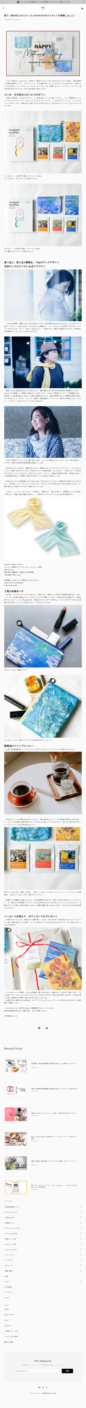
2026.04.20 (34, 1067)
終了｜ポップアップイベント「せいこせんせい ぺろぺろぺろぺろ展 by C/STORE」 (54, 1186)
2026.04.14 (34, 1115)
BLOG (6, 1320)
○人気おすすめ (9, 1217)
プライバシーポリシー (36, 1393)
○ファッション (9, 1255)
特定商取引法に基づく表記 (49, 1393)
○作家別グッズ (9, 1223)
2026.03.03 (34, 1140)
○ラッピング (8, 1292)
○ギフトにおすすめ (10, 1233)
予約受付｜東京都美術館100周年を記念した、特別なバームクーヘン (54, 1064)
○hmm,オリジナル (10, 1212)
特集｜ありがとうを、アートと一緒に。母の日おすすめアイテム (53, 1113)
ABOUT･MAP (9, 1314)
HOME (6, 1309)
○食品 (6, 1276)
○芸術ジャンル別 (10, 1239)
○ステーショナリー (10, 1249)
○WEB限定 (8, 1287)
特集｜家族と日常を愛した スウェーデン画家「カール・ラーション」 (53, 1162)
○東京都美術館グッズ (11, 1207)
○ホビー (7, 1281)
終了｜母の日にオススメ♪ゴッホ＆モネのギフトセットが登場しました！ (40, 15)
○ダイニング (8, 1265)
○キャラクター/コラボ (12, 1228)
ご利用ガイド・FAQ (11, 1331)
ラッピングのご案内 (11, 1336)
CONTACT (8, 1325)
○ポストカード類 (10, 1244)
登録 (67, 1371)
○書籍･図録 (8, 1271)
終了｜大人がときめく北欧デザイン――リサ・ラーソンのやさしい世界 (54, 1137)
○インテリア (8, 1260)
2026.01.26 (34, 1165)
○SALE (6, 1297)
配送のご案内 (8, 1342)
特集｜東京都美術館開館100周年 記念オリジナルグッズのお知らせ (54, 1089)
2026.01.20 (34, 1189)
